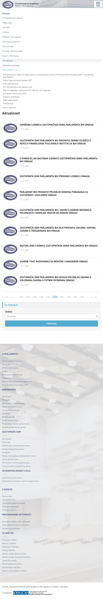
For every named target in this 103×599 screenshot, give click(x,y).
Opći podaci (6, 397)
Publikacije (8, 103)
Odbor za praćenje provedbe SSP (17, 80)
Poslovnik (6, 401)
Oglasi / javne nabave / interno (14, 571)
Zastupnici (6, 453)
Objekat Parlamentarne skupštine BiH (17, 382)
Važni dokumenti (10, 100)
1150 (34, 298)
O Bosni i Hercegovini (12, 36)
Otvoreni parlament (11, 41)
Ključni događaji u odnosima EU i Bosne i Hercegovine (27, 90)
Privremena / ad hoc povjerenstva (15, 464)
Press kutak (8, 46)
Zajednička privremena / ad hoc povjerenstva (20, 482)
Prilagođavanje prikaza (13, 17)
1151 (41, 298)
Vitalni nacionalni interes (12, 408)
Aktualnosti (8, 60)
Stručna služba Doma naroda (14, 428)
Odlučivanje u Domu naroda (13, 404)
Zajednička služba (9, 561)
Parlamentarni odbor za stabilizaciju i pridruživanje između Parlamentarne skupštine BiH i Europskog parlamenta (48, 75)
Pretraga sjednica (9, 511)
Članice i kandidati (11, 96)
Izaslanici (6, 414)
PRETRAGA (52, 324)
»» (96, 298)
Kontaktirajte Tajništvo (11, 568)
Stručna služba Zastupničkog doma (16, 467)
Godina (8, 312)
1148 (21, 298)
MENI (98, 4)
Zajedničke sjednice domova (13, 504)
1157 (82, 298)
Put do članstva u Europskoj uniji (17, 87)
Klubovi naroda (8, 418)
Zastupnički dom (8, 500)
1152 (48, 298)
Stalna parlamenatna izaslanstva (15, 526)
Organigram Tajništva (10, 548)
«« (6, 298)
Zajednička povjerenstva (12, 478)
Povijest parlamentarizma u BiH (15, 386)
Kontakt (6, 27)
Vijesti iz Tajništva (9, 544)
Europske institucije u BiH (15, 93)
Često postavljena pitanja (12, 375)
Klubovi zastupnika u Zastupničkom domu (19, 457)
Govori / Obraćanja (11, 55)
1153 (55, 298)
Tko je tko (6, 365)
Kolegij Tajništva (8, 551)
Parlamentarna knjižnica (12, 565)
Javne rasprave (9, 107)
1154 (62, 298)
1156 (75, 298)
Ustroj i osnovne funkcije (12, 362)
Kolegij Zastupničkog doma (13, 450)
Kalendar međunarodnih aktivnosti (16, 522)
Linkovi (6, 32)
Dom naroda (7, 497)
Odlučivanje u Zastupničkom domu (16, 446)
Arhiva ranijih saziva (10, 369)
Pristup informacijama (13, 51)
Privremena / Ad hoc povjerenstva (16, 425)
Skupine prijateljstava (11, 529)
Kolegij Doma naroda (10, 411)
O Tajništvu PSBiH (9, 541)
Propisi (5, 372)
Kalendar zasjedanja (10, 507)
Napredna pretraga (11, 65)
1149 (27, 298)
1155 (69, 298)
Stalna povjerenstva (10, 421)
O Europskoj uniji (10, 83)
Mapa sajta (7, 22)
